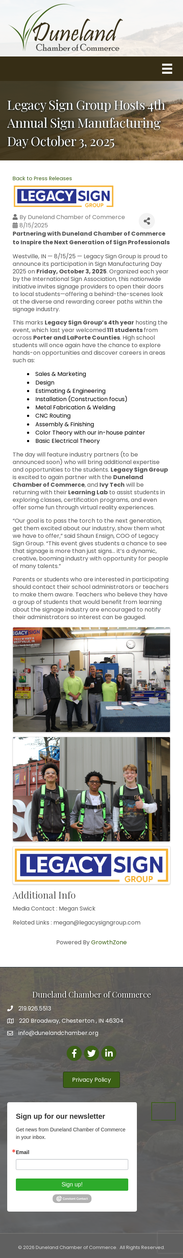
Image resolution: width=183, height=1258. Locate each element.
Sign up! (72, 1184)
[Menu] (167, 68)
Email (22, 1152)
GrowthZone (109, 942)
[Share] (147, 221)
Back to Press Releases (42, 178)
